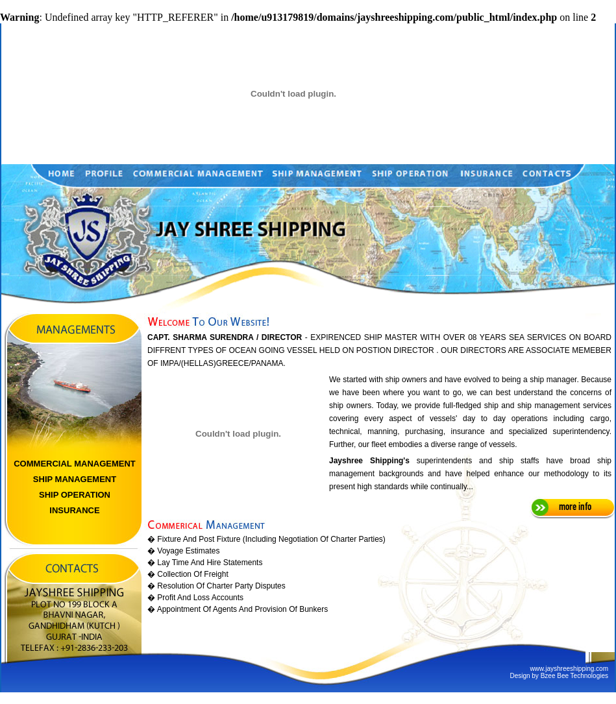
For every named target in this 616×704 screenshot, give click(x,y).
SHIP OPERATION (74, 495)
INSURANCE (74, 510)
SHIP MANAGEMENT (74, 479)
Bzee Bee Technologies (574, 675)
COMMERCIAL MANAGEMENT (75, 463)
